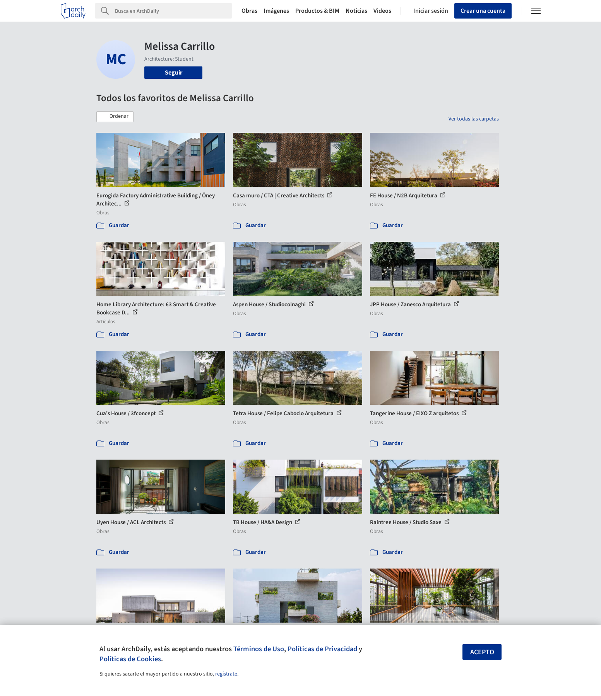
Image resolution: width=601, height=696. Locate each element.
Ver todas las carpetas (474, 119)
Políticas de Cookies (130, 659)
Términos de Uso (258, 649)
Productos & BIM (317, 11)
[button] (115, 116)
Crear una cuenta (483, 11)
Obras (249, 11)
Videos (382, 11)
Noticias (356, 11)
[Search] (173, 11)
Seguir (173, 72)
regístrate (226, 674)
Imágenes (276, 11)
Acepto (482, 652)
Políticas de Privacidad (322, 649)
